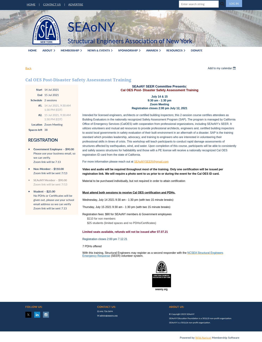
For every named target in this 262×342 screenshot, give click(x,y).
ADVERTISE (75, 4)
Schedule (36, 100)
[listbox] (222, 68)
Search (222, 4)
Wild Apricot (203, 337)
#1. (40, 105)
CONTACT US (52, 4)
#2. (40, 115)
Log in (234, 3)
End (40, 95)
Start (39, 89)
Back (28, 68)
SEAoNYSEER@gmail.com (151, 161)
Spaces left (35, 129)
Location (37, 124)
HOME (31, 4)
